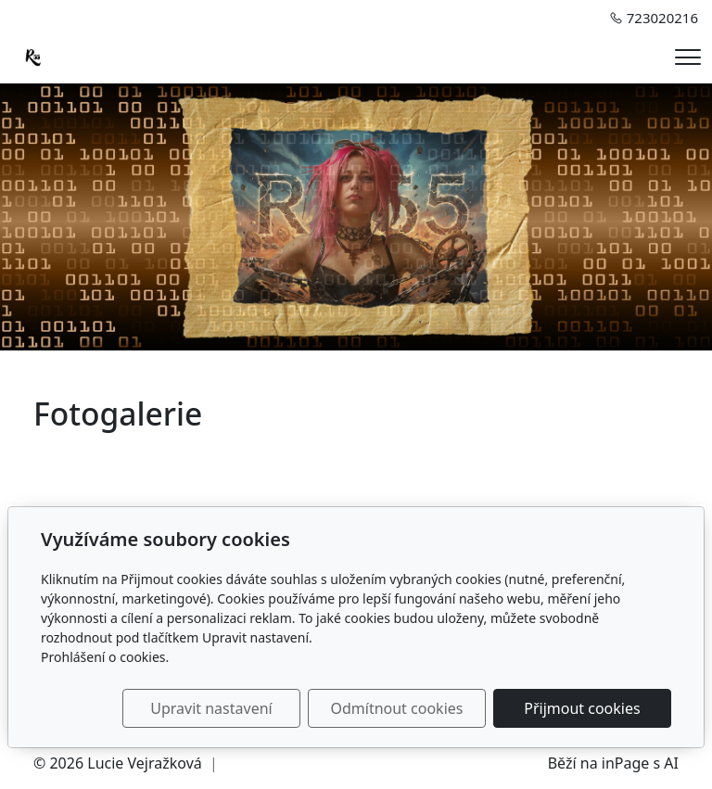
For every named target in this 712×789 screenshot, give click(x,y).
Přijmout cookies (582, 708)
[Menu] (688, 57)
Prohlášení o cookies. (105, 657)
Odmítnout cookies (396, 708)
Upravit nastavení (211, 708)
